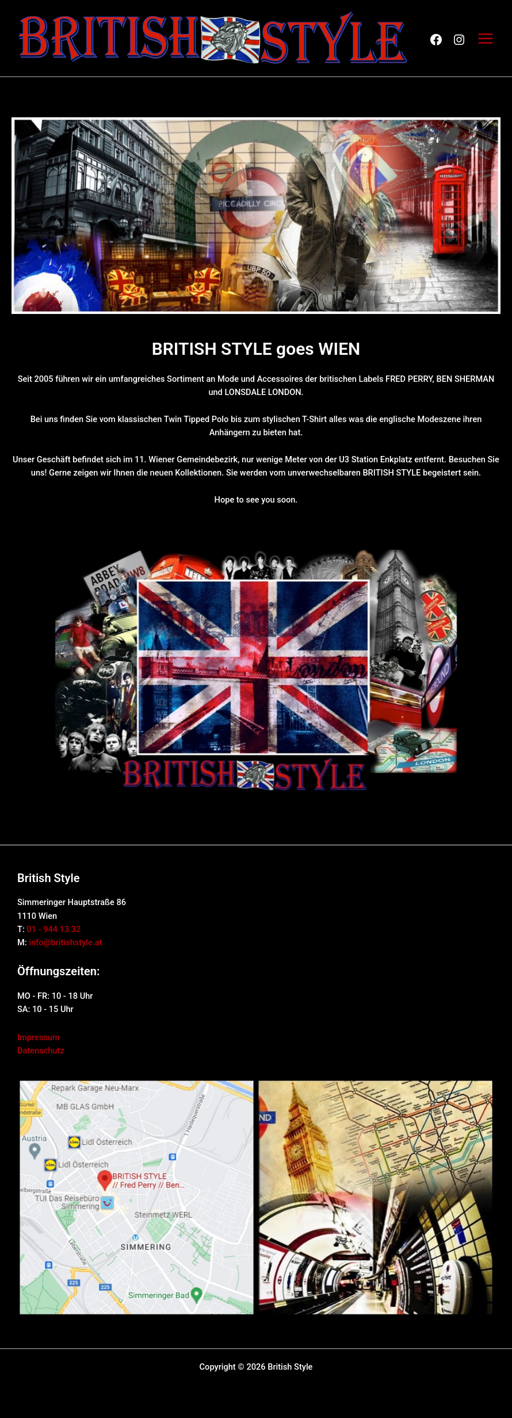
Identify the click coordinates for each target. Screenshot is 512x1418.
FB (436, 39)
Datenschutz (40, 1050)
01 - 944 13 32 (53, 929)
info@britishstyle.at (65, 942)
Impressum (38, 1037)
